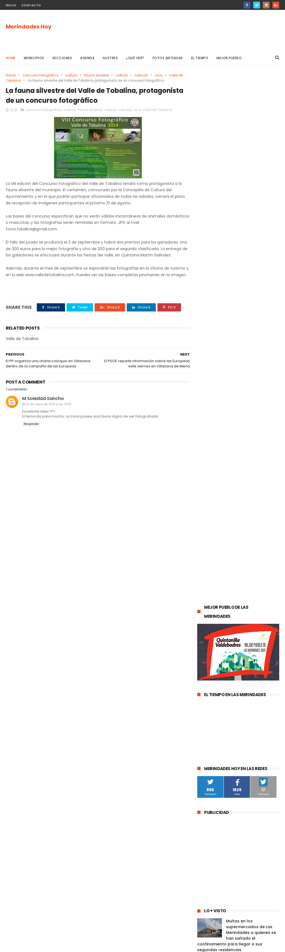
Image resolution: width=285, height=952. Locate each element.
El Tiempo (199, 58)
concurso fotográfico (40, 75)
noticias (141, 75)
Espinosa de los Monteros (221, 582)
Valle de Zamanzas (216, 653)
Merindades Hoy (29, 26)
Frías (259, 663)
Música (235, 612)
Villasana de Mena (257, 683)
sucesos (265, 551)
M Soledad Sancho (43, 405)
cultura (71, 75)
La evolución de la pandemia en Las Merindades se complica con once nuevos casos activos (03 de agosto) (236, 472)
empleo (254, 632)
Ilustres (110, 58)
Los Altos (207, 693)
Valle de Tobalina (157, 109)
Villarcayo (208, 561)
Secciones (62, 58)
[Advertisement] (179, 30)
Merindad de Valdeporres (253, 602)
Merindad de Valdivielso (220, 632)
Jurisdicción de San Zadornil (223, 703)
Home (11, 58)
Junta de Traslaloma (217, 724)
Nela (253, 764)
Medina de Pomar (235, 551)
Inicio (11, 5)
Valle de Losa (211, 612)
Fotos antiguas (168, 58)
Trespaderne (237, 663)
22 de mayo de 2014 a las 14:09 (48, 411)
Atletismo (229, 643)
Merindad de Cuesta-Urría (222, 744)
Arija (266, 673)
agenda (206, 551)
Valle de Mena (235, 561)
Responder (31, 430)
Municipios (34, 58)
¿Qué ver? (135, 58)
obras (219, 602)
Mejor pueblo (229, 58)
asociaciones (251, 653)
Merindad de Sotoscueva (221, 622)
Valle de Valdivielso (216, 734)
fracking (207, 673)
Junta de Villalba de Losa (221, 764)
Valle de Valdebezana (255, 592)
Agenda (87, 58)
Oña (203, 602)
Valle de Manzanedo (217, 683)
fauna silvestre (96, 75)
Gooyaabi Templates (94, 945)
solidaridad (209, 663)
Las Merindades (213, 572)
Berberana (260, 744)
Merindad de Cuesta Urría (221, 754)
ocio (158, 75)
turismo (207, 643)
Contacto (31, 5)
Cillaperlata (260, 754)
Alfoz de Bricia (234, 693)
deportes (258, 582)
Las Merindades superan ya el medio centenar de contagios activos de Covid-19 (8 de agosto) (250, 440)
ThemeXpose (36, 945)
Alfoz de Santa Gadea (218, 713)
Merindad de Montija (238, 673)
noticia (122, 75)
